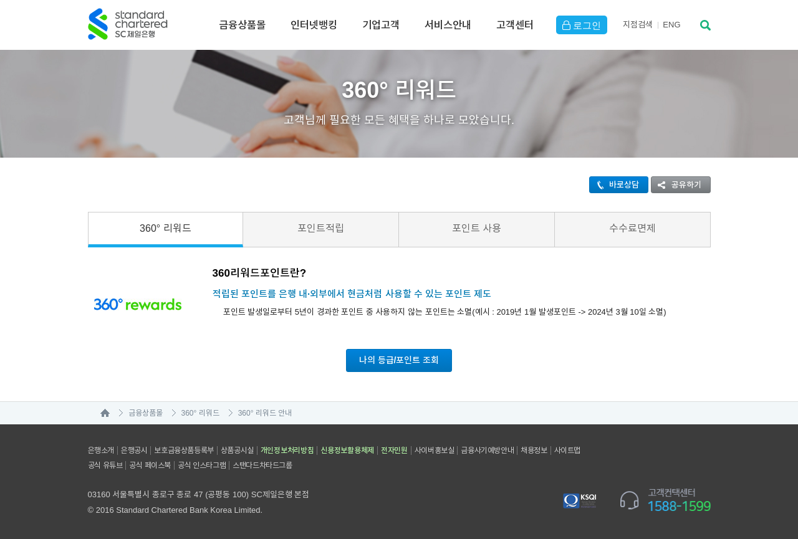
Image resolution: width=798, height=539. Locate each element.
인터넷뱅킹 (314, 25)
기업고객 (381, 25)
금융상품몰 (242, 25)
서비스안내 (448, 25)
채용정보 (534, 450)
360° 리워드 (165, 228)
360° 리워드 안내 (265, 413)
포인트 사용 (476, 228)
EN (671, 24)
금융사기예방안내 (487, 450)
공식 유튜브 (105, 465)
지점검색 (638, 24)
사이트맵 (567, 450)
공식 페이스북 (150, 465)
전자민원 (394, 450)
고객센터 (515, 25)
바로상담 (614, 185)
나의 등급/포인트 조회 (399, 360)
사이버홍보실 (434, 450)
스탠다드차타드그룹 (262, 465)
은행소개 (101, 450)
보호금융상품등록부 (183, 450)
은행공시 (134, 450)
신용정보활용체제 (347, 450)
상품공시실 (237, 450)
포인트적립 (320, 228)
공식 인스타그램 (202, 465)
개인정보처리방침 (287, 450)
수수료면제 (632, 228)
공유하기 (676, 185)
